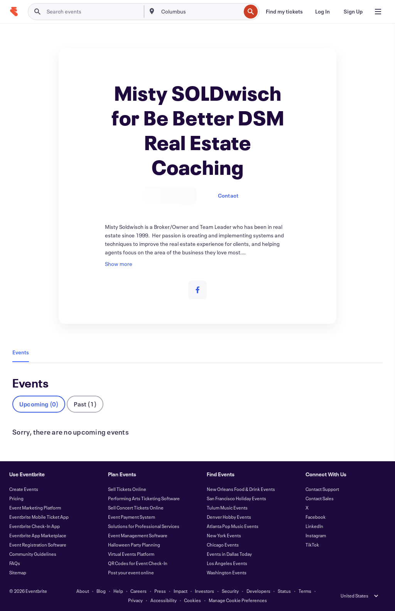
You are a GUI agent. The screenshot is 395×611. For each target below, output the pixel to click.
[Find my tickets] (284, 11)
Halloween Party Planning (134, 545)
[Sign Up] (353, 11)
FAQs (14, 563)
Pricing (16, 498)
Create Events (23, 489)
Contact (228, 195)
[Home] (14, 11)
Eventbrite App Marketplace (37, 535)
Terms (305, 591)
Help (118, 591)
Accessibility (163, 600)
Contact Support (322, 489)
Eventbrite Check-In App (34, 526)
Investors (204, 591)
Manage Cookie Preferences (238, 600)
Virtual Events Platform (131, 554)
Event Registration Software (37, 545)
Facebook (316, 517)
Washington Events (226, 572)
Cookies (192, 600)
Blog (101, 591)
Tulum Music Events (227, 507)
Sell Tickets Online (127, 489)
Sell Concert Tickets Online (136, 507)
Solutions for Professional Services (143, 526)
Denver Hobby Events (229, 517)
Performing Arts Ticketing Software (144, 498)
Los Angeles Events (227, 563)
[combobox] (200, 11)
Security (230, 591)
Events (20, 352)
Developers (258, 591)
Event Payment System (131, 517)
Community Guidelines (32, 554)
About (82, 591)
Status (284, 591)
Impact (180, 591)
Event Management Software (137, 535)
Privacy (135, 600)
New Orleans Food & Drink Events (241, 489)
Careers (138, 591)
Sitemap (17, 572)
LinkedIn (314, 526)
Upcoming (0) (38, 404)
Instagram (316, 535)
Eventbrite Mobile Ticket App (39, 517)
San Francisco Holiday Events (236, 498)
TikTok (312, 545)
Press (160, 591)
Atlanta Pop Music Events (232, 526)
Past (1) (85, 404)
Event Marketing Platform (35, 507)
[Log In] (322, 11)
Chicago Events (223, 545)
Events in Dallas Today (229, 554)
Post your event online (131, 572)
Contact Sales (320, 498)
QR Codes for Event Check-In (137, 563)
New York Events (224, 535)
